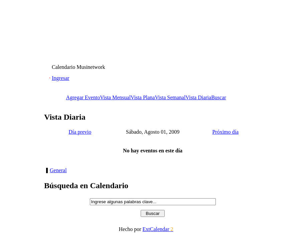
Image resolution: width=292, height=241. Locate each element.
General (58, 170)
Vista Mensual (115, 97)
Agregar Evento (83, 97)
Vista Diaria (198, 97)
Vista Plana (143, 97)
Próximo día (225, 132)
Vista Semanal (170, 97)
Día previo (79, 132)
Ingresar (60, 78)
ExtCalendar (158, 229)
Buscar (218, 97)
